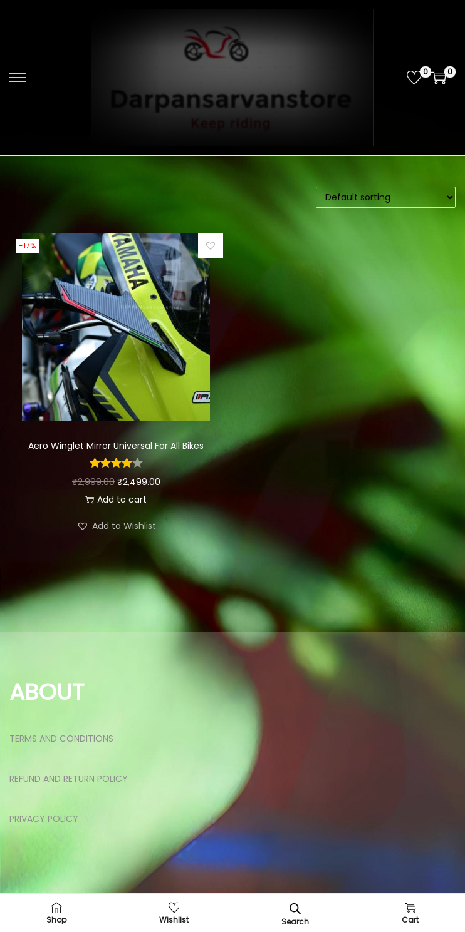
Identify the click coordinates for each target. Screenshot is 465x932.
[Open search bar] (295, 908)
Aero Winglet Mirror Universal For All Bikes (116, 445)
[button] (210, 245)
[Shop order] (385, 197)
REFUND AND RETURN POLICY (68, 778)
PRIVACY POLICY (43, 818)
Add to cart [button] (116, 499)
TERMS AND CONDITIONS (61, 738)
